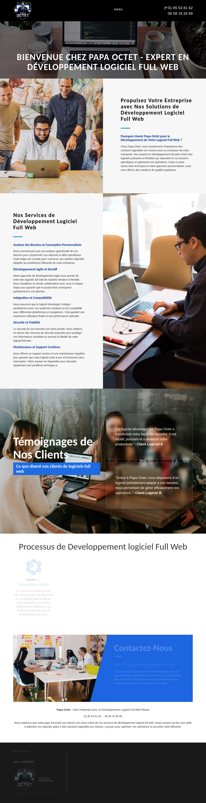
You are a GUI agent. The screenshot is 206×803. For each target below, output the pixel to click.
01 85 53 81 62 (92, 716)
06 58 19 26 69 (113, 716)
